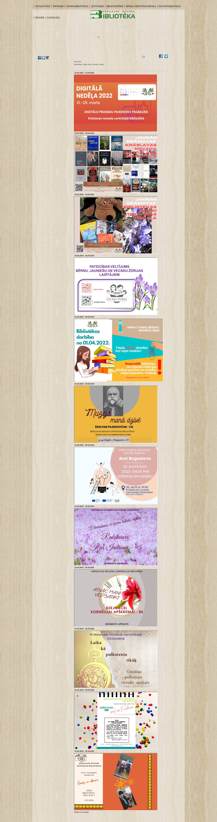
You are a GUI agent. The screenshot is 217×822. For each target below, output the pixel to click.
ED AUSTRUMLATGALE (169, 6)
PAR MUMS (57, 6)
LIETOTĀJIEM (96, 6)
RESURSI (39, 17)
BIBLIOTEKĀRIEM (114, 6)
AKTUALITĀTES (42, 6)
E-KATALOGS (52, 17)
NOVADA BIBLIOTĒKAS (76, 6)
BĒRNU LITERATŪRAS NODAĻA (140, 6)
